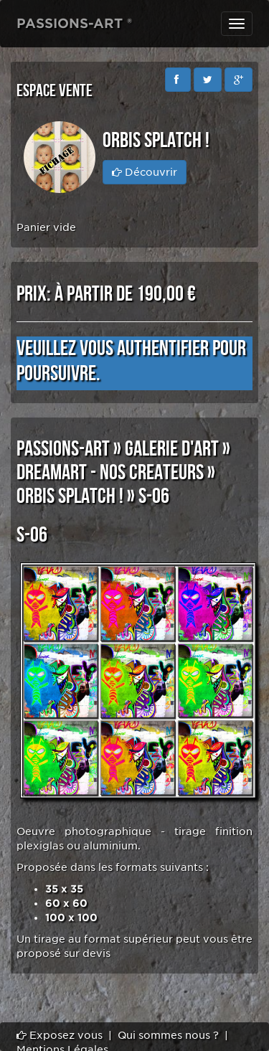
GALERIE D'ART (172, 449)
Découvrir (144, 172)
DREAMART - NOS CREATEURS (110, 473)
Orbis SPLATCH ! (69, 496)
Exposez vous (59, 1035)
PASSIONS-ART (63, 449)
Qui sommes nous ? (168, 1035)
